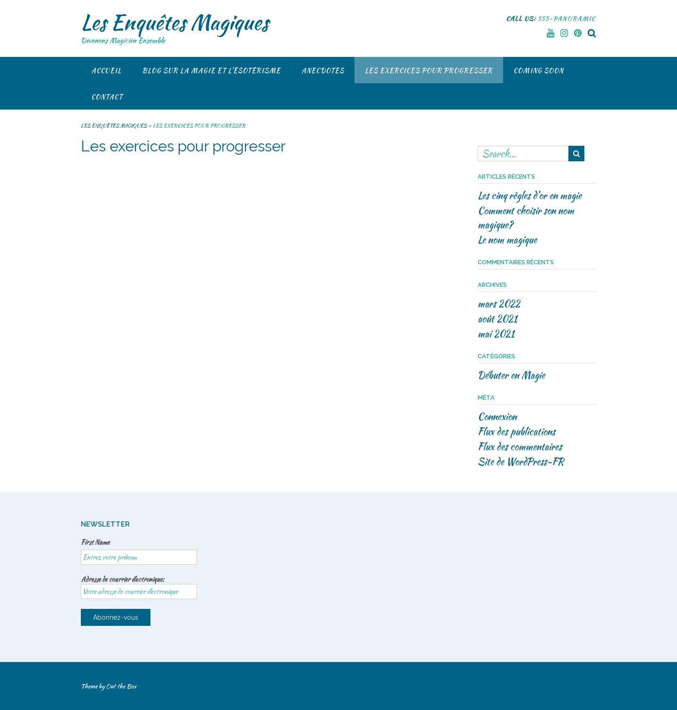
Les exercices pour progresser (429, 70)
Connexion (497, 416)
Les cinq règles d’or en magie (530, 195)
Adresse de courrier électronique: (139, 587)
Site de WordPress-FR (521, 461)
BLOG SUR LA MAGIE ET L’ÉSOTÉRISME (211, 70)
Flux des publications (516, 431)
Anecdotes (322, 70)
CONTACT (107, 97)
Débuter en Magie (511, 375)
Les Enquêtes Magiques (174, 22)
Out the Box (121, 686)
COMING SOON (538, 70)
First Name (95, 542)
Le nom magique (507, 239)
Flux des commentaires (520, 446)
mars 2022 (499, 303)
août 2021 (497, 318)
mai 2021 (496, 333)
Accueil (106, 70)
